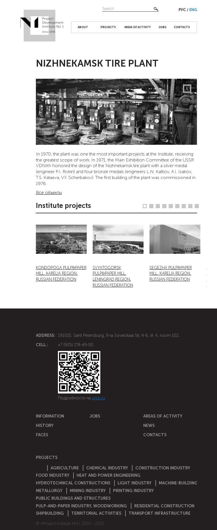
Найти (156, 9)
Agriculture (65, 468)
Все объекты (49, 192)
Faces (42, 434)
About (83, 27)
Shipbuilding (50, 513)
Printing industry (133, 490)
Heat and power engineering (108, 475)
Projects (108, 27)
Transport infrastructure (159, 513)
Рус (183, 10)
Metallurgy (49, 490)
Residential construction (164, 505)
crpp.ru (98, 398)
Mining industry (88, 490)
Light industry (134, 483)
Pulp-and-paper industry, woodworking (81, 505)
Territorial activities (96, 513)
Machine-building (178, 483)
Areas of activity (137, 27)
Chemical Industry (107, 468)
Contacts (182, 27)
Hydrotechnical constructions (73, 483)
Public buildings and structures (73, 498)
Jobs (162, 27)
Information (50, 416)
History (44, 425)
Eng (193, 10)
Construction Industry (162, 468)
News (149, 425)
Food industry (52, 475)
